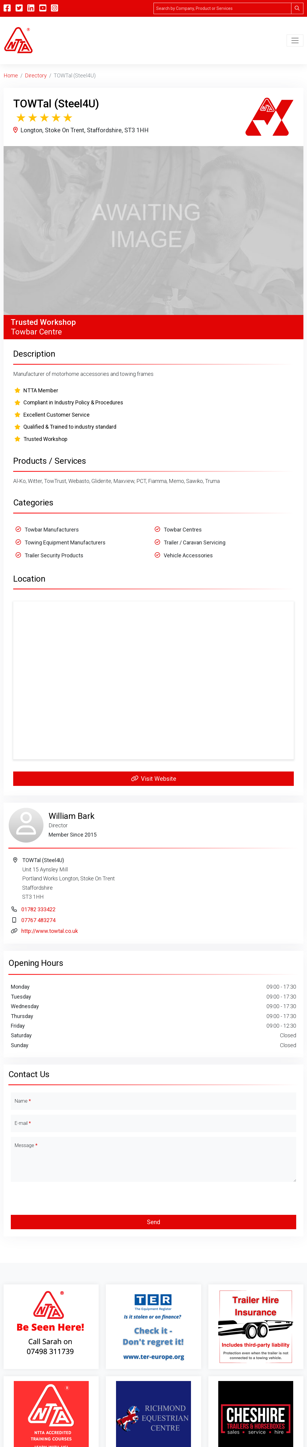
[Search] (222, 8)
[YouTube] (42, 8)
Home (11, 75)
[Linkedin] (30, 8)
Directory (36, 75)
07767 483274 (38, 920)
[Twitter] (19, 8)
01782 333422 (38, 909)
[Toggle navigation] (295, 40)
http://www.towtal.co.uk (49, 931)
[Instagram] (54, 8)
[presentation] (153, 1198)
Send (153, 1222)
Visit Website (153, 778)
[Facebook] (7, 8)
